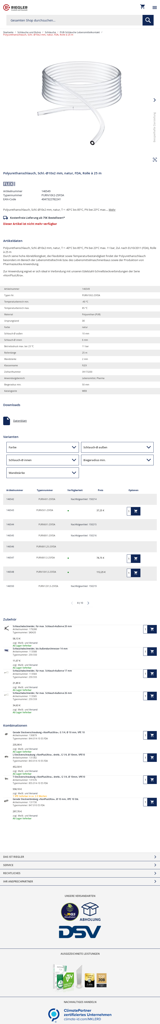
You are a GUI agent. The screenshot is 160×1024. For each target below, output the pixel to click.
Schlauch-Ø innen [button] (20, 460)
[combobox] (80, 20)
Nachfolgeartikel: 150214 (84, 499)
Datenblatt (20, 421)
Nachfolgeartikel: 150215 (84, 524)
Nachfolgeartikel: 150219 (84, 586)
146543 (10, 510)
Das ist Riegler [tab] (13, 857)
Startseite (8, 32)
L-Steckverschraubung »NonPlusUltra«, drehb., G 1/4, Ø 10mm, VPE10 (49, 754)
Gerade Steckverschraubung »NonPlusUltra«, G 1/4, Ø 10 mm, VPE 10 (49, 732)
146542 (10, 499)
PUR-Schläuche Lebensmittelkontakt (80, 32)
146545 (10, 535)
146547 (10, 557)
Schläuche (50, 32)
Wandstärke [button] (17, 473)
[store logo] (15, 7)
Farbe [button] (12, 447)
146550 (10, 586)
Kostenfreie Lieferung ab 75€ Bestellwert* (37, 218)
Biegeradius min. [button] (94, 460)
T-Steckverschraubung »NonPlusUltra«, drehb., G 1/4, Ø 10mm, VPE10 (49, 776)
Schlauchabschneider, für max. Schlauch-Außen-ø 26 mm (42, 693)
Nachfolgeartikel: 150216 (84, 535)
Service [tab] (8, 865)
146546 (10, 546)
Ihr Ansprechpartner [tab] (18, 881)
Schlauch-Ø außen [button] (95, 447)
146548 (10, 572)
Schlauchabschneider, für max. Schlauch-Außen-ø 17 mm (42, 670)
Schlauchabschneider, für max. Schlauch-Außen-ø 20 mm (42, 626)
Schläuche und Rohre (29, 32)
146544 (10, 524)
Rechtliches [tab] (11, 873)
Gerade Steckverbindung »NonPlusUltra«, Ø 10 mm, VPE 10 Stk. (46, 799)
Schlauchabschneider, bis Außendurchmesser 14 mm (40, 648)
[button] (155, 160)
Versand (33, 643)
